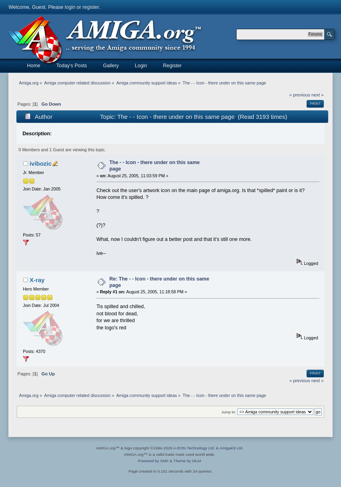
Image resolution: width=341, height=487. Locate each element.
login (70, 7)
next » (317, 94)
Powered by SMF (153, 461)
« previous (299, 94)
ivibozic (41, 163)
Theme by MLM (187, 461)
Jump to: (228, 412)
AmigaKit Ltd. (231, 448)
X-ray (37, 280)
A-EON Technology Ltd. (194, 448)
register (90, 7)
